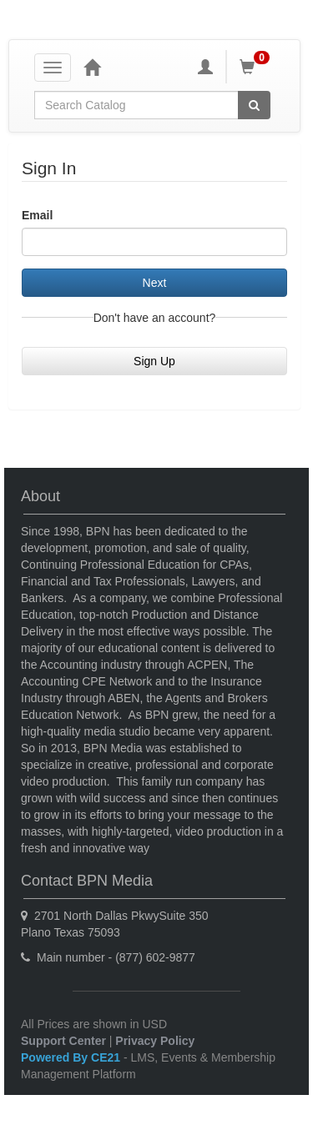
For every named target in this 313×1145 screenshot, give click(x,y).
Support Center (63, 1040)
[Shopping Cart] (257, 67)
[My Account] (205, 67)
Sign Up (154, 361)
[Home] (92, 67)
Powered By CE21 (72, 1057)
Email (37, 215)
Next (155, 282)
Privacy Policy (154, 1040)
